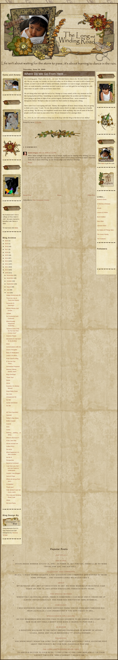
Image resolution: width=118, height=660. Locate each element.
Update (8, 313)
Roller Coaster (11, 421)
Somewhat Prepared (13, 366)
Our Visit (9, 394)
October (9, 281)
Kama (8, 380)
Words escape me (12, 443)
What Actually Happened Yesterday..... (11, 324)
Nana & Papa (10, 476)
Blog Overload (11, 374)
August (9, 287)
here (16, 228)
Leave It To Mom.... (12, 355)
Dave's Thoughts (11, 350)
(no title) (61, 555)
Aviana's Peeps (11, 336)
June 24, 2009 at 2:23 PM (47, 153)
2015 (7, 255)
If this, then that (11, 440)
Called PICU (10, 446)
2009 (7, 273)
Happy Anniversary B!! (13, 295)
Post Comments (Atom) (41, 200)
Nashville (61, 638)
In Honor (61, 627)
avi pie (99, 208)
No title (8, 400)
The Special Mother (61, 594)
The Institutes (101, 239)
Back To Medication (12, 352)
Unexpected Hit (11, 397)
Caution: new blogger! (13, 473)
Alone (8, 383)
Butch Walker (101, 217)
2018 (7, 246)
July (8, 290)
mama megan (33, 153)
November (10, 278)
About (8, 500)
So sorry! (9, 449)
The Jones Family (103, 234)
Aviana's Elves (101, 199)
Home (59, 195)
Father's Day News (12, 418)
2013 (7, 261)
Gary (7, 427)
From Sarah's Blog (12, 358)
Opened (8, 415)
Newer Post (27, 195)
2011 (7, 267)
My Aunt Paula (11, 503)
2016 (7, 252)
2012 (7, 264)
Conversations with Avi (13, 347)
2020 (7, 240)
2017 (7, 249)
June (8, 292)
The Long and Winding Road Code (61, 649)
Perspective (10, 460)
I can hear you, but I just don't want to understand (12, 468)
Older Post (91, 195)
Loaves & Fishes (102, 212)
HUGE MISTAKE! (12, 403)
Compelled (9, 484)
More (8, 344)
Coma (8, 430)
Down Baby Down (12, 391)
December (10, 275)
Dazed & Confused (12, 463)
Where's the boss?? (12, 438)
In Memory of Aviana (103, 204)
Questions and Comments (61, 572)
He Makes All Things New (105, 230)
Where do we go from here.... (45, 73)
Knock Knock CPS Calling (61, 616)
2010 (7, 270)
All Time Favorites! (12, 412)
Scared (8, 424)
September (10, 284)
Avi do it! (9, 457)
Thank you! (10, 487)
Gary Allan (100, 221)
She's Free (61, 561)
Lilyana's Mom (101, 225)
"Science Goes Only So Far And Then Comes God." (12, 331)
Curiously (61, 605)
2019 (7, 243)
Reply (30, 162)
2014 (7, 258)
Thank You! (10, 377)
